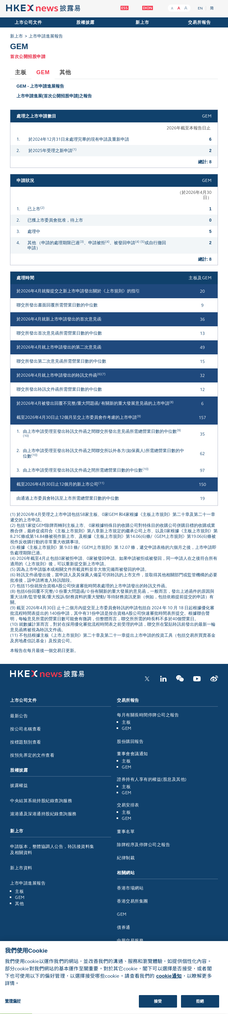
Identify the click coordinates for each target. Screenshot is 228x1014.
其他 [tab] (65, 72)
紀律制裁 (126, 857)
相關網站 (126, 872)
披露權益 (19, 785)
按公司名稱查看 (25, 729)
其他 (19, 903)
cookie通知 (169, 980)
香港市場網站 (132, 888)
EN (200, 8)
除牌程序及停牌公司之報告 (143, 844)
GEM (20, 897)
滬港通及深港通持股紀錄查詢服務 (43, 814)
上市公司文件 (28, 22)
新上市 (142, 22)
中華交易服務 (132, 940)
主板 (19, 891)
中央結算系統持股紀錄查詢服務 (41, 800)
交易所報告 (199, 22)
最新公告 (19, 716)
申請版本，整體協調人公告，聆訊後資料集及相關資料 (52, 849)
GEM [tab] (43, 72)
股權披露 (85, 22)
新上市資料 (21, 868)
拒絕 (200, 1006)
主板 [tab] (21, 72)
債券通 (126, 927)
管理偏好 (13, 1006)
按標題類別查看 (25, 742)
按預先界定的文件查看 (32, 755)
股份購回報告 (130, 741)
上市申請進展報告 (46, 36)
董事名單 (126, 831)
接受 (158, 1006)
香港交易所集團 (135, 901)
